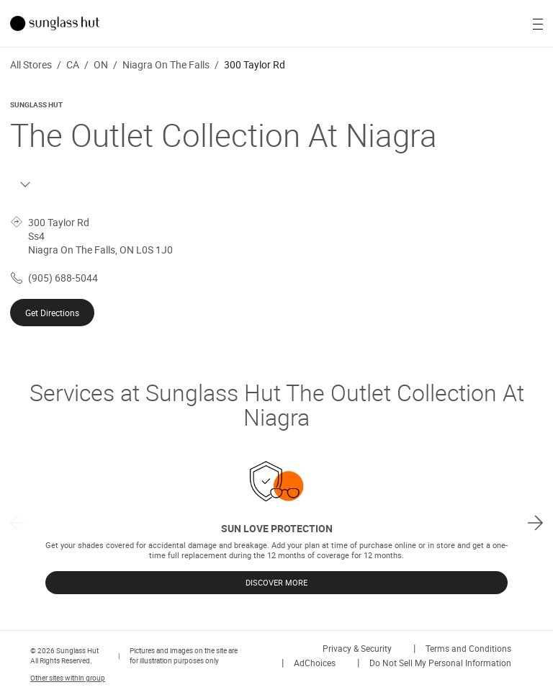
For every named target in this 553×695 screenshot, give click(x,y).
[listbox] (276, 522)
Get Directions (52, 312)
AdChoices (315, 662)
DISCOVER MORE (276, 583)
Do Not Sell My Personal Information (440, 662)
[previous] (17, 522)
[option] (276, 522)
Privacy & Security (357, 648)
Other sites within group (67, 678)
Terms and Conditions (468, 648)
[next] (535, 522)
